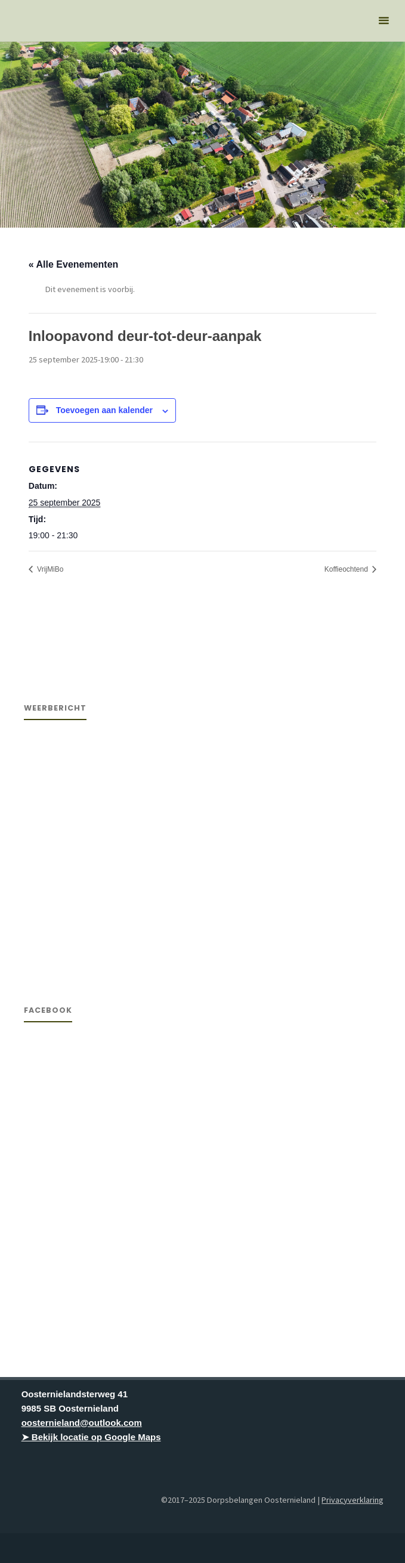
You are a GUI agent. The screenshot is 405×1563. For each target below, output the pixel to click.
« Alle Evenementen (74, 264)
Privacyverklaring (352, 1499)
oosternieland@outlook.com (81, 1423)
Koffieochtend (347, 569)
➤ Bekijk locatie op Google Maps (91, 1437)
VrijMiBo (49, 569)
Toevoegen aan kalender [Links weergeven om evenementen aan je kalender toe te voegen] (104, 410)
